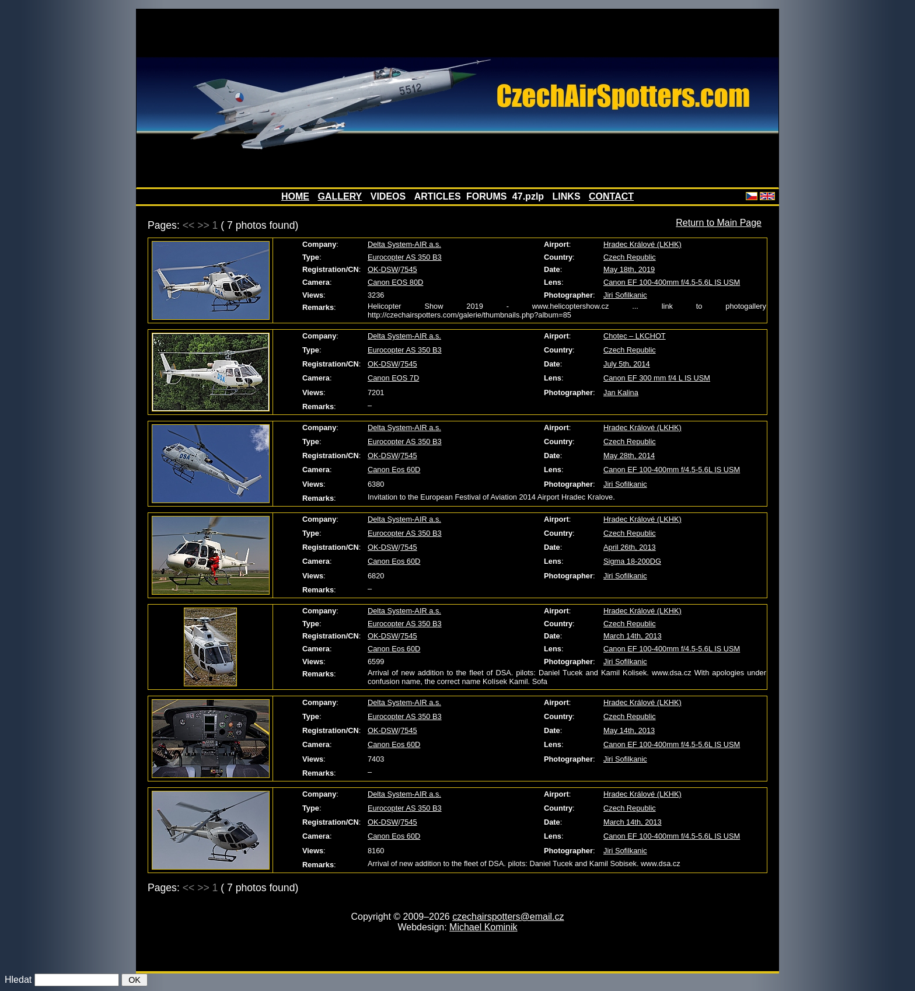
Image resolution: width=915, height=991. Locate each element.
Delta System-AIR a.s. (404, 244)
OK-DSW (383, 269)
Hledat (18, 980)
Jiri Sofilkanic (625, 295)
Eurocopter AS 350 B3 (405, 257)
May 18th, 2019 (629, 269)
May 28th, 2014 (629, 455)
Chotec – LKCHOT (634, 336)
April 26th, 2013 (629, 547)
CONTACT (611, 196)
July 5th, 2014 (626, 364)
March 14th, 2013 (632, 635)
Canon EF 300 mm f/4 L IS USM (656, 378)
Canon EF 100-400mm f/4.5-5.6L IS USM (671, 282)
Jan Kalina (620, 392)
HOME (295, 196)
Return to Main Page (719, 223)
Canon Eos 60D (394, 469)
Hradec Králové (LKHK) (642, 244)
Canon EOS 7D (393, 378)
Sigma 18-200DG (632, 561)
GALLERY (339, 196)
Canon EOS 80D (395, 282)
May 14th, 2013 (629, 730)
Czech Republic (629, 257)
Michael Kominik (483, 927)
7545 (408, 269)
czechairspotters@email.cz (508, 917)
